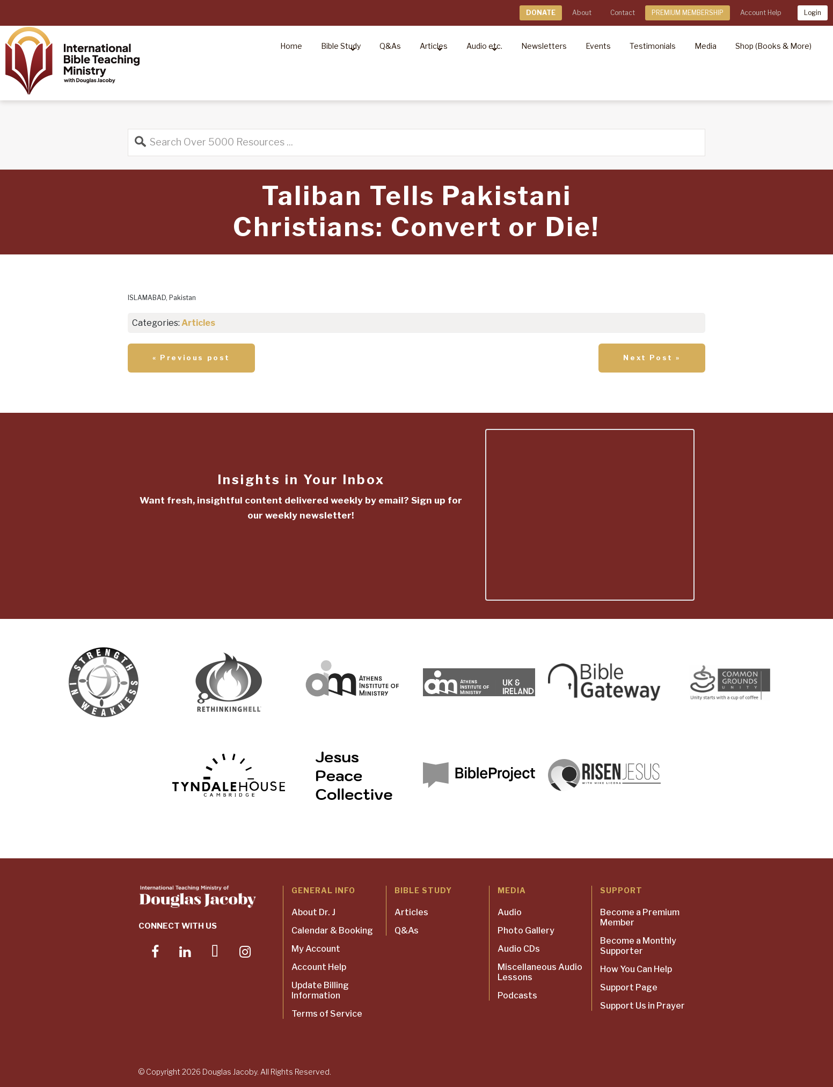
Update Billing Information (320, 990)
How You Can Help (636, 969)
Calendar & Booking (332, 930)
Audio (510, 912)
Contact (622, 13)
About (581, 13)
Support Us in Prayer (642, 1006)
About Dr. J (313, 912)
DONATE (541, 13)
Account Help (760, 13)
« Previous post (191, 357)
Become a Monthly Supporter (638, 946)
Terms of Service (326, 1014)
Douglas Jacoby (229, 1071)
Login (812, 13)
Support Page (628, 987)
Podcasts (517, 995)
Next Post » (652, 357)
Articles (198, 323)
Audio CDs (519, 949)
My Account (315, 949)
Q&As (406, 930)
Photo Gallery (526, 930)
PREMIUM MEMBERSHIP (688, 13)
